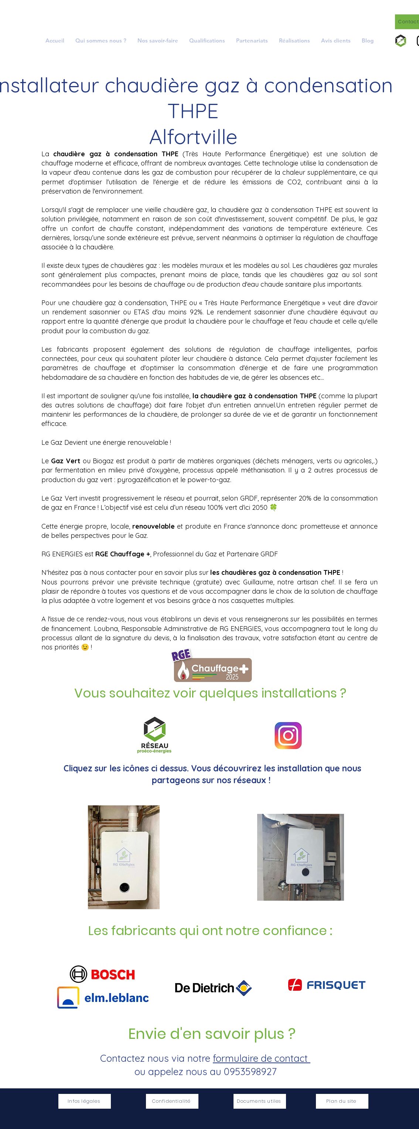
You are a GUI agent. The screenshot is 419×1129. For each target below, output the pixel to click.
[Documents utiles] (260, 1101)
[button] (158, 40)
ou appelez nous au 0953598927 (205, 1071)
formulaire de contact (261, 1058)
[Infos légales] (84, 1101)
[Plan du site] (342, 1101)
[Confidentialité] (172, 1101)
